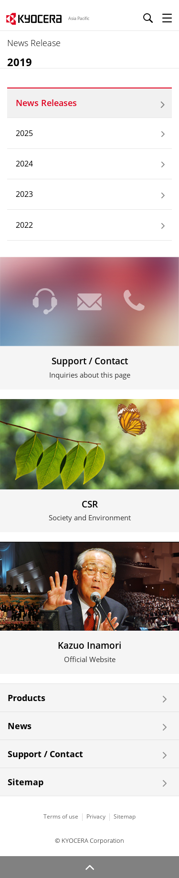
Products (26, 697)
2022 (24, 225)
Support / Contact (45, 754)
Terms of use (60, 816)
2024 (24, 163)
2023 (24, 194)
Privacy (95, 816)
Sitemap (25, 782)
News (20, 726)
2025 (24, 133)
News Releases (46, 102)
